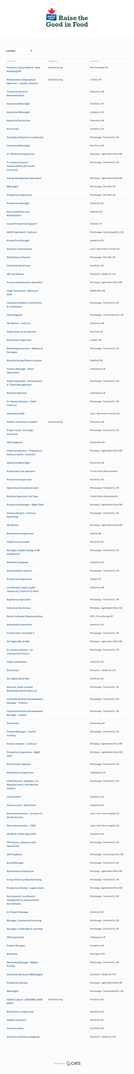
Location (19, 50)
